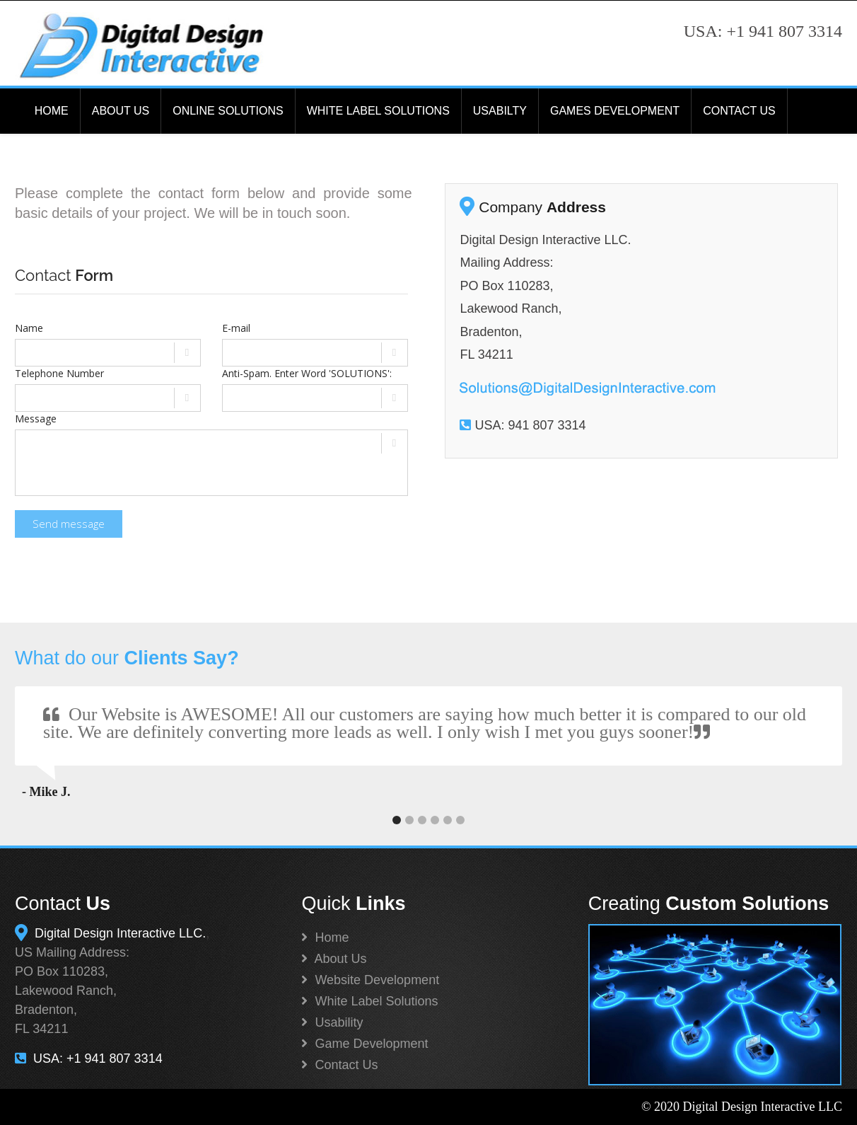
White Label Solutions (369, 1001)
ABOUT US (121, 111)
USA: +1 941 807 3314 (89, 1058)
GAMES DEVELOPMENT (615, 111)
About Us (333, 959)
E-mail (236, 328)
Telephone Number (59, 373)
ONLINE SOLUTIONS (228, 111)
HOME (52, 111)
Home (325, 937)
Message (36, 418)
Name (29, 328)
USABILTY (500, 111)
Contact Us (339, 1065)
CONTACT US (739, 111)
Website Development (370, 980)
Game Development (364, 1044)
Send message (69, 524)
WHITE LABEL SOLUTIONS (378, 111)
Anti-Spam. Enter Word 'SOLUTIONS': (307, 373)
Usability (332, 1022)
